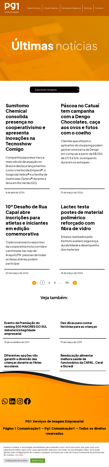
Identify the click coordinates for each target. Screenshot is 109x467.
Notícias (88, 8)
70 (67, 282)
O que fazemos (51, 8)
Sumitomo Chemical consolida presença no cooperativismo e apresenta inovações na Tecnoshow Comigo (25, 127)
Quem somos (33, 8)
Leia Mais (19, 455)
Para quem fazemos (71, 8)
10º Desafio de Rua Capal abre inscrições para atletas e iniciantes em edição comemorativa (27, 220)
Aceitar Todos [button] (37, 460)
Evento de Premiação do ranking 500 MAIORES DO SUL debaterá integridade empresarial (25, 353)
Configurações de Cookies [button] (16, 460)
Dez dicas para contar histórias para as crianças (79, 349)
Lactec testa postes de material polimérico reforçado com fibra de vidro (82, 217)
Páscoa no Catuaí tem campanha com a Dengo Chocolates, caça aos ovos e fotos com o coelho (80, 119)
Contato (99, 8)
